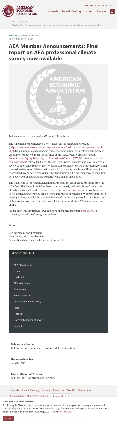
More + (101, 11)
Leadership (19, 277)
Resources (58, 390)
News (17, 271)
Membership (90, 5)
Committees (20, 289)
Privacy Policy (64, 412)
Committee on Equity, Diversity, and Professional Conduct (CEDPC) (45, 158)
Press (16, 307)
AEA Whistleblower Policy (27, 301)
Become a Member (22, 359)
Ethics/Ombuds (22, 283)
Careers (89, 11)
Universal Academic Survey (28, 319)
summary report (18, 162)
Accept (8, 418)
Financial (18, 313)
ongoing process (71, 190)
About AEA (102, 5)
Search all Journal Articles (26, 374)
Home (13, 21)
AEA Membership (23, 265)
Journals (53, 11)
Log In (111, 5)
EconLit (71, 390)
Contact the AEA (61, 396)
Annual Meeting (71, 11)
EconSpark (87, 211)
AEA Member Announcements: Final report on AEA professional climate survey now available (56, 25)
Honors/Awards (22, 295)
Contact (18, 326)
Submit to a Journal (22, 344)
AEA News (23, 21)
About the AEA (23, 253)
